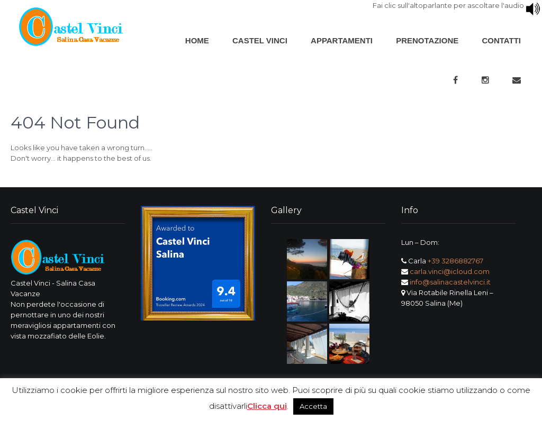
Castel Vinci (259, 40)
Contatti (501, 40)
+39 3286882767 (455, 261)
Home (197, 40)
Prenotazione (427, 40)
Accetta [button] (313, 406)
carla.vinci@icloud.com (450, 271)
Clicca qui (267, 406)
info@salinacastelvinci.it (450, 282)
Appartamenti (342, 40)
